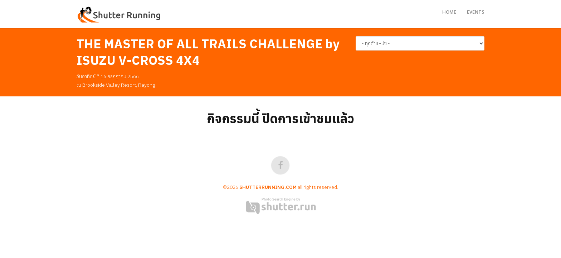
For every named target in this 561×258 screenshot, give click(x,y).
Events (475, 12)
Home (449, 12)
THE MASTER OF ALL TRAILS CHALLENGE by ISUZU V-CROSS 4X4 (208, 51)
